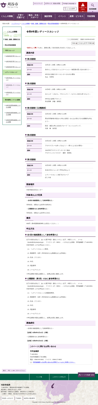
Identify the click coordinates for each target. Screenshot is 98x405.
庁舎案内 (18, 398)
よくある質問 (71, 8)
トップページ (15, 23)
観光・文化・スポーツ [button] (34, 16)
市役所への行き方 (7, 398)
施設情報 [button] (48, 16)
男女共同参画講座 (53, 23)
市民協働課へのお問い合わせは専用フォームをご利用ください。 (54, 362)
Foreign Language (68, 3)
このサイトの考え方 (59, 377)
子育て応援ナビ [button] (21, 16)
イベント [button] (62, 16)
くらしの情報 (25, 23)
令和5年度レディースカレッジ (13, 93)
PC (9, 370)
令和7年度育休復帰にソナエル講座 (13, 106)
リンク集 (39, 377)
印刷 (73, 43)
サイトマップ (38, 3)
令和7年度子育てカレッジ (13, 61)
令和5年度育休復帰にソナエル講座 (13, 121)
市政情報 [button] (91, 16)
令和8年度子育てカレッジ (13, 56)
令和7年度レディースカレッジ (13, 79)
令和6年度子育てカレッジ (13, 67)
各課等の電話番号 (29, 398)
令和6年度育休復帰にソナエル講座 (13, 113)
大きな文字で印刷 (85, 43)
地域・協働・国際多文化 (38, 23)
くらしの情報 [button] (7, 16)
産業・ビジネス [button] (76, 16)
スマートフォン (20, 370)
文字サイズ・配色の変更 (52, 3)
